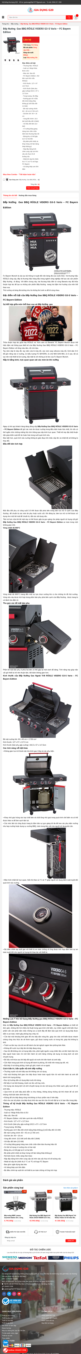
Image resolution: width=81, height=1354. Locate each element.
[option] (9, 60)
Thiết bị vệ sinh (7, 1336)
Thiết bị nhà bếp (7, 1320)
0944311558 (8, 1286)
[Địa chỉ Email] (40, 1240)
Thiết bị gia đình (7, 1323)
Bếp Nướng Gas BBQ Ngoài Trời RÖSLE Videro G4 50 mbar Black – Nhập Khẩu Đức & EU (66, 1217)
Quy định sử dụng (47, 1323)
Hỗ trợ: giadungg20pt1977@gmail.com (32, 2)
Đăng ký (71, 1241)
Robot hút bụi (6, 1328)
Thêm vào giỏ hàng (32, 188)
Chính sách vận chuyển (49, 1318)
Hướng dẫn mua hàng (27, 195)
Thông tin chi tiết (10, 195)
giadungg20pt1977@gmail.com (15, 1289)
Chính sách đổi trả (48, 1320)
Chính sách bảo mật (48, 1315)
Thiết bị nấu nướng (8, 1315)
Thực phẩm (6, 1338)
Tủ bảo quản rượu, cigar (10, 1333)
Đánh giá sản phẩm (13, 1180)
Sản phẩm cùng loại (13, 1187)
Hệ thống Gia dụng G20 (10, 2)
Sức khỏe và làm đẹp (9, 1325)
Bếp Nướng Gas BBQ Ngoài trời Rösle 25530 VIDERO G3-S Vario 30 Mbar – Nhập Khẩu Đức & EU (40, 1217)
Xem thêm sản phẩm (70, 1188)
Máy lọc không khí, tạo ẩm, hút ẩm (13, 1330)
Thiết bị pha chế (7, 1318)
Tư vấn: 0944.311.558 (54, 2)
